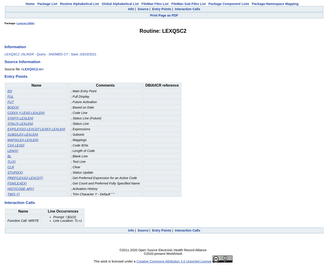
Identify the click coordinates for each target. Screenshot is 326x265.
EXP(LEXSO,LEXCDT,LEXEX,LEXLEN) (36, 129)
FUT (10, 102)
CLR (10, 167)
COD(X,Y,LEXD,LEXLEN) (26, 113)
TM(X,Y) (13, 194)
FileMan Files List (155, 4)
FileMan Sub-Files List (188, 4)
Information (15, 47)
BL (9, 156)
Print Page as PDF (164, 15)
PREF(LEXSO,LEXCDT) (25, 178)
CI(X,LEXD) (15, 145)
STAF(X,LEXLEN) (20, 118)
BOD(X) (13, 107)
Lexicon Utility (26, 23)
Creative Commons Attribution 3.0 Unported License (174, 261)
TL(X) (11, 161)
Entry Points (161, 9)
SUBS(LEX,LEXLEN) (22, 134)
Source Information (22, 61)
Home (30, 4)
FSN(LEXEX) (17, 183)
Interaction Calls (187, 9)
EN (9, 91)
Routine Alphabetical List (79, 4)
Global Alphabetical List (120, 4)
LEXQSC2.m (32, 69)
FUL (10, 96)
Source (143, 9)
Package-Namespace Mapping (275, 4)
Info (131, 9)
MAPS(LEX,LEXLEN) (22, 140)
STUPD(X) (15, 172)
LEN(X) (12, 151)
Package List (47, 4)
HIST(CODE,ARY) (20, 189)
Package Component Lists (229, 4)
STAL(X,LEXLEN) (20, 123)
